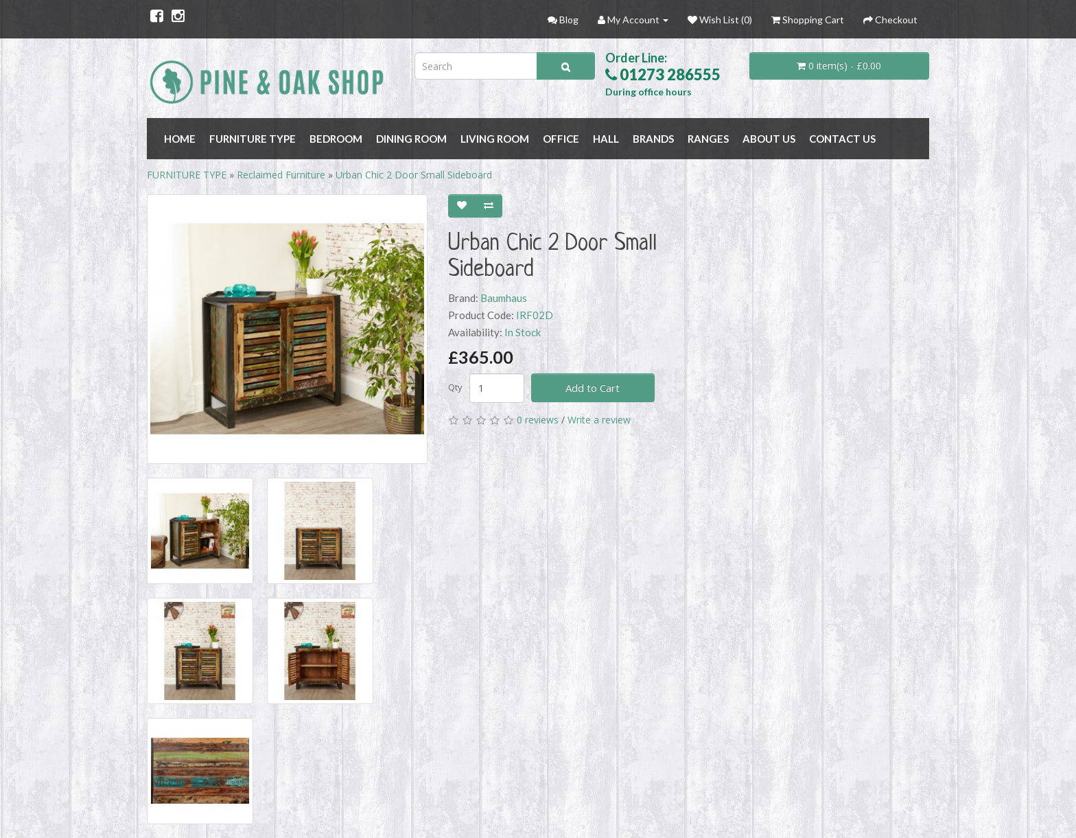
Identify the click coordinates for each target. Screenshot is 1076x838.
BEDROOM (335, 138)
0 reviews (538, 419)
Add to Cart (592, 388)
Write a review (599, 419)
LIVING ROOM (494, 138)
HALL (606, 138)
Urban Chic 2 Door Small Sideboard (414, 174)
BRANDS (653, 138)
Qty (455, 387)
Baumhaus (503, 298)
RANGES (708, 138)
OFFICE (561, 138)
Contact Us (842, 138)
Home (180, 138)
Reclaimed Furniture (281, 174)
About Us (768, 138)
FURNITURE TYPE (252, 138)
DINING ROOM (411, 138)
